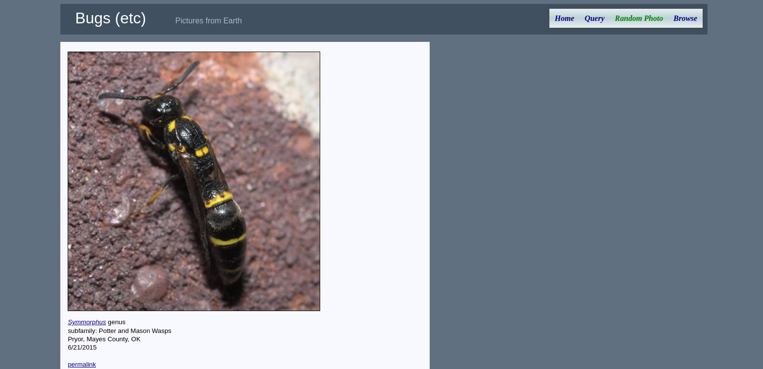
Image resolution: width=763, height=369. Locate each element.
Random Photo (639, 18)
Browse (685, 18)
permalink (82, 364)
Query (594, 18)
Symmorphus (87, 322)
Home (564, 18)
